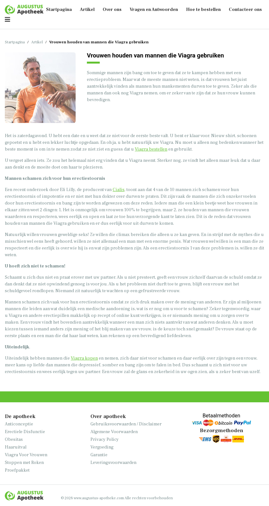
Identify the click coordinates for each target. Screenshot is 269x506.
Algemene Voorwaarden (114, 432)
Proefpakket (17, 470)
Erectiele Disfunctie (25, 432)
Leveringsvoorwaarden (113, 463)
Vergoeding (102, 447)
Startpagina (59, 10)
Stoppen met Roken (24, 463)
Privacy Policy (104, 439)
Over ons (112, 10)
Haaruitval (15, 447)
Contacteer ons (245, 10)
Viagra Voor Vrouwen (26, 455)
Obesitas (14, 439)
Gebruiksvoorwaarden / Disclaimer (126, 424)
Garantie (98, 455)
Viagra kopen (84, 358)
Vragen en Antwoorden (154, 10)
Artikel (87, 10)
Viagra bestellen (151, 149)
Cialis (119, 190)
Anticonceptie (19, 424)
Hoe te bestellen (203, 10)
